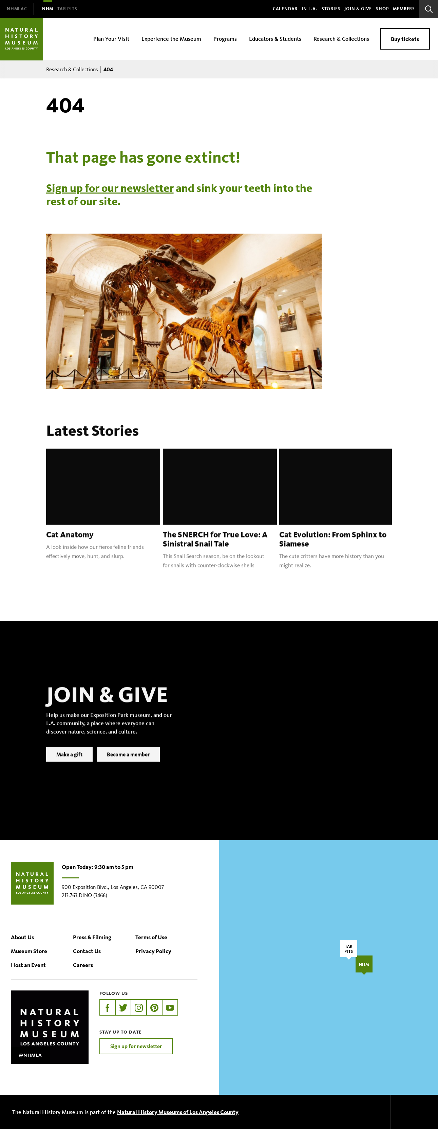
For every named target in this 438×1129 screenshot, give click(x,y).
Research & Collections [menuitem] (341, 38)
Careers (83, 964)
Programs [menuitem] (225, 38)
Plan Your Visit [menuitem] (111, 38)
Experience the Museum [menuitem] (171, 38)
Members (404, 9)
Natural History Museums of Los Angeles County (178, 1111)
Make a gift (69, 763)
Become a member (128, 763)
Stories (331, 9)
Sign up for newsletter (136, 1046)
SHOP (382, 9)
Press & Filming (92, 937)
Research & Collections (72, 69)
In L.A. (310, 9)
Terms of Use (151, 937)
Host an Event (28, 964)
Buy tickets (405, 38)
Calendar (285, 9)
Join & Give (358, 9)
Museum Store (29, 950)
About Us (22, 937)
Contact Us (87, 950)
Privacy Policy (153, 950)
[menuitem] (16, 9)
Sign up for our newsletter (110, 188)
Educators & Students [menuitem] (275, 38)
